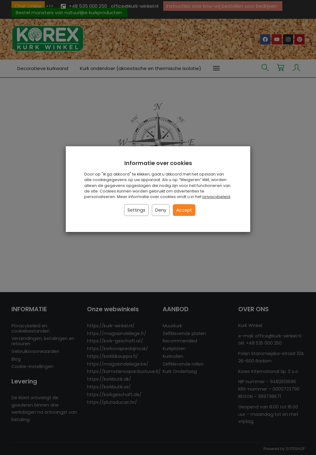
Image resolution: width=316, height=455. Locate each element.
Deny (160, 210)
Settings (136, 210)
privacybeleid (216, 196)
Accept (184, 210)
